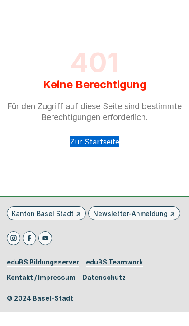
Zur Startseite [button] (94, 141)
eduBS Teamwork (114, 262)
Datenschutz (104, 277)
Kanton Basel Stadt (43, 213)
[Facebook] (29, 238)
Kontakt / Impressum (41, 277)
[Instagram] (13, 238)
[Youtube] (45, 238)
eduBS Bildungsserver (43, 262)
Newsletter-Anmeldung (130, 213)
